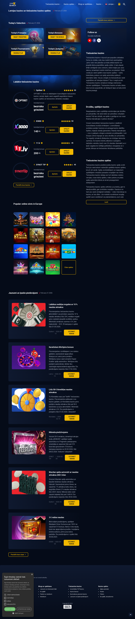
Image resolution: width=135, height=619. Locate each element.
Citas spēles (68, 267)
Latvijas (110, 4)
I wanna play (18, 53)
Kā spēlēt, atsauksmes (106, 596)
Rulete (102, 591)
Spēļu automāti (104, 589)
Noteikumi (43, 596)
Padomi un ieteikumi (46, 594)
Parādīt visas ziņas (18, 554)
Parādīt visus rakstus (106, 20)
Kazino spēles (70, 4)
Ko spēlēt (42, 591)
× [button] (32, 574)
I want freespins (19, 37)
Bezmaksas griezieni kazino (78, 594)
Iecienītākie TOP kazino (77, 589)
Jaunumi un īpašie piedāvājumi (79, 596)
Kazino (99, 4)
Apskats (55, 107)
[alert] (18, 595)
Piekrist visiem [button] (10, 609)
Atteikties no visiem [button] (24, 609)
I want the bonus (57, 37)
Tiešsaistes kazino (53, 4)
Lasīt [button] (106, 202)
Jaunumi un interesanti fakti (48, 589)
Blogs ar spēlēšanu (86, 4)
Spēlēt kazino (69, 107)
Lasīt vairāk (7, 591)
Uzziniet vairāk (71, 332)
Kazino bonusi (74, 591)
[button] (18, 613)
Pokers (102, 594)
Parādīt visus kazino (24, 185)
